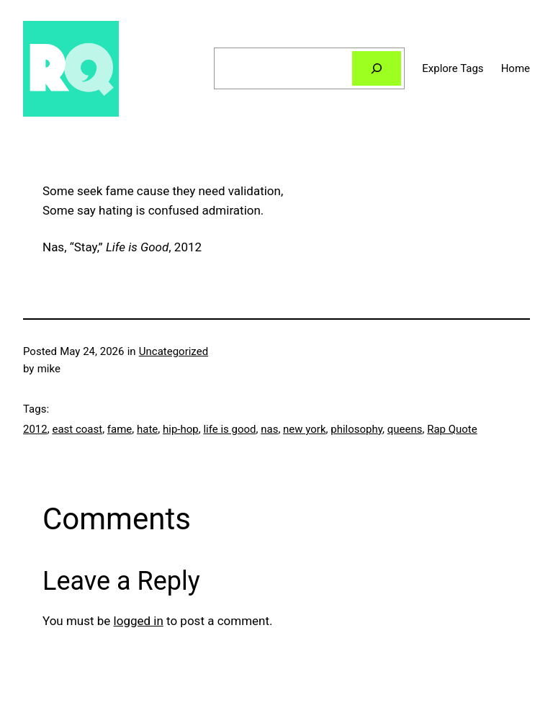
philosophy (356, 429)
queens (405, 429)
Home (515, 68)
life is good (229, 429)
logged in (138, 621)
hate (147, 429)
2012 (35, 429)
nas (269, 429)
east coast (77, 429)
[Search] (376, 68)
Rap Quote (452, 429)
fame (119, 429)
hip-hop (181, 429)
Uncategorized (173, 351)
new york (304, 429)
